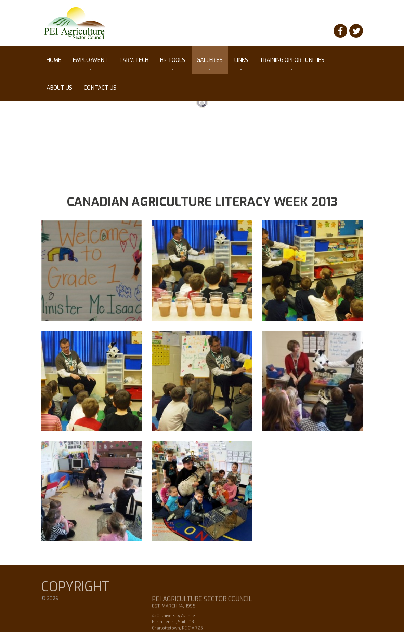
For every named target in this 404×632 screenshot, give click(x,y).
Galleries (210, 63)
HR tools (172, 63)
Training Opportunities (292, 63)
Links (241, 63)
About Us (59, 87)
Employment (90, 63)
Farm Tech (134, 60)
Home (54, 60)
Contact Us (100, 87)
